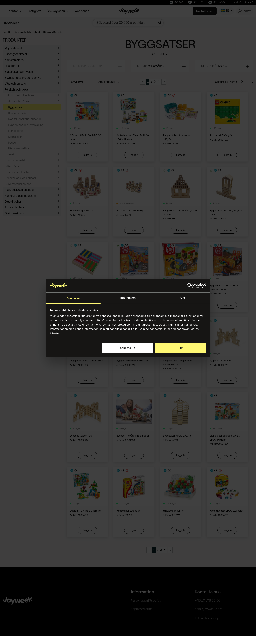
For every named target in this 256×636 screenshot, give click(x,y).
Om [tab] (182, 297)
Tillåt (180, 347)
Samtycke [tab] (73, 298)
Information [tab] (128, 297)
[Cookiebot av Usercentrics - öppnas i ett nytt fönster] (190, 285)
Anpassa (128, 347)
